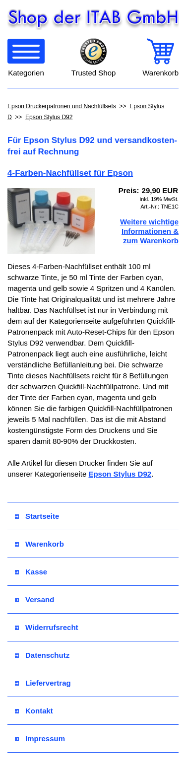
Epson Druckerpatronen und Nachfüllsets (61, 106)
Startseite (37, 516)
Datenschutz (42, 655)
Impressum (40, 738)
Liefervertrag (43, 683)
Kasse (31, 571)
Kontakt (34, 710)
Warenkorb (39, 544)
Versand (34, 599)
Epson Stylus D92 (48, 117)
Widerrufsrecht (46, 627)
